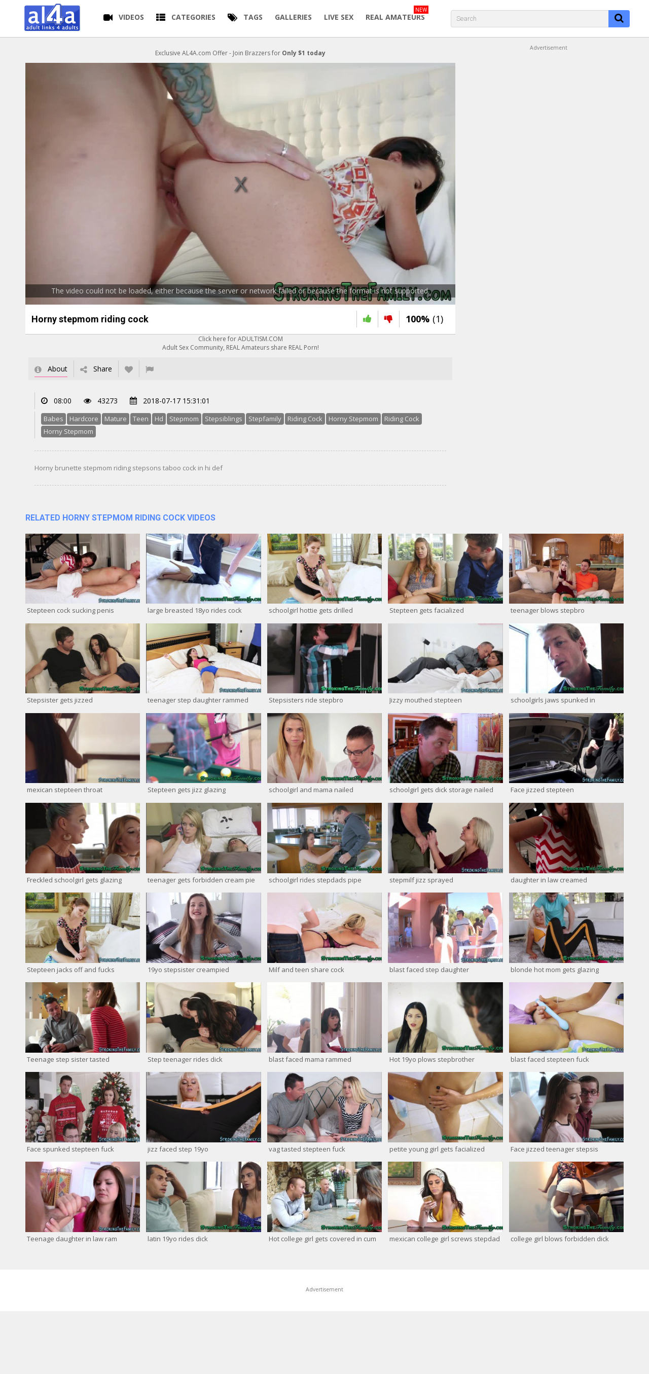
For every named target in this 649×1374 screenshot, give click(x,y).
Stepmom (184, 418)
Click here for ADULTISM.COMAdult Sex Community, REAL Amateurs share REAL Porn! (240, 343)
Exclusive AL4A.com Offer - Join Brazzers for (240, 53)
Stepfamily (264, 418)
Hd (159, 418)
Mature (115, 418)
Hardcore (83, 418)
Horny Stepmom (353, 418)
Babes (53, 418)
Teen (141, 418)
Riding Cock (304, 418)
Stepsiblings (223, 418)
